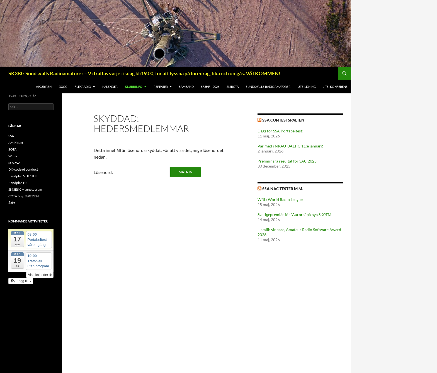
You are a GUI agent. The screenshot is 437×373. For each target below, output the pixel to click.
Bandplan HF (18, 183)
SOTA (12, 149)
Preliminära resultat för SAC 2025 (287, 161)
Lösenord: (131, 172)
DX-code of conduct (23, 169)
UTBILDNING (307, 86)
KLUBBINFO (133, 86)
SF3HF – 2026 (210, 86)
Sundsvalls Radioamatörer (268, 86)
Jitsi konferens (335, 86)
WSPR (13, 156)
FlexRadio (83, 86)
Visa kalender (40, 275)
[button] (21, 281)
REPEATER (161, 86)
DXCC (63, 86)
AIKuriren (44, 86)
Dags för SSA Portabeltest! (281, 131)
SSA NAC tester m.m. (282, 188)
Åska (11, 203)
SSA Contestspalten (283, 120)
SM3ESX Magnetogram (25, 189)
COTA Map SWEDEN (23, 196)
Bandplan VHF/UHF (23, 176)
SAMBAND (186, 86)
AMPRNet (15, 143)
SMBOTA (233, 86)
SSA (11, 136)
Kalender (110, 86)
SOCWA (14, 163)
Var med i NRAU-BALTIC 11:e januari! (290, 146)
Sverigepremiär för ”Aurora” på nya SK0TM (294, 214)
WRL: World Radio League (280, 199)
